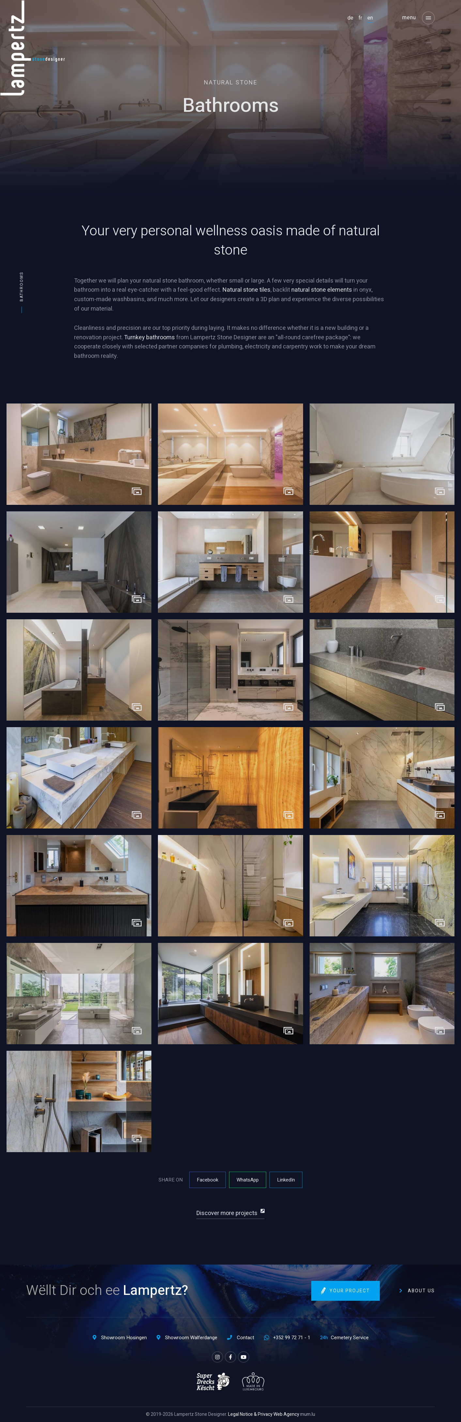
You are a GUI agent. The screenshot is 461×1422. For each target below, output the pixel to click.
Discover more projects (226, 1213)
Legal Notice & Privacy (250, 1414)
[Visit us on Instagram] (217, 1357)
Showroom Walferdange (191, 1337)
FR (360, 18)
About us (421, 1290)
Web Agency (286, 1414)
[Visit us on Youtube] (243, 1357)
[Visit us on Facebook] (230, 1357)
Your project (350, 1290)
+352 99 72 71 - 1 (291, 1337)
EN (370, 18)
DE (350, 18)
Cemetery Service (350, 1337)
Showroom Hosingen (124, 1337)
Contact (245, 1337)
